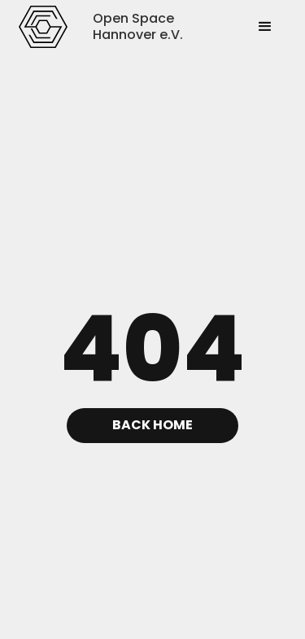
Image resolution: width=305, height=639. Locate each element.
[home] (43, 27)
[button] (265, 26)
